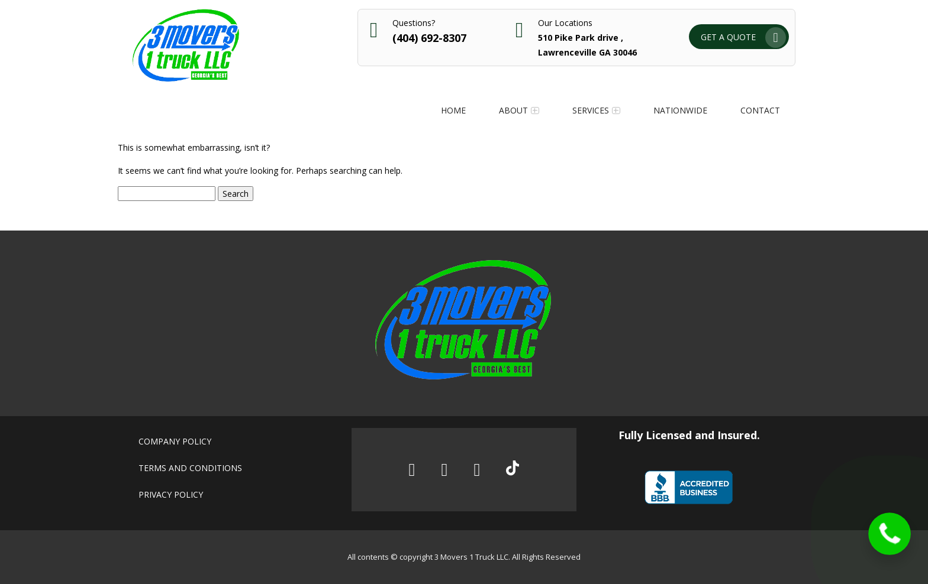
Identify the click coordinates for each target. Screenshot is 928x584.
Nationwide (680, 110)
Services (590, 110)
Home (453, 110)
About (513, 110)
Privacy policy (170, 494)
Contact (760, 110)
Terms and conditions (190, 467)
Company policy (174, 441)
